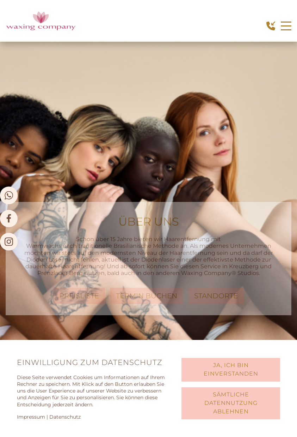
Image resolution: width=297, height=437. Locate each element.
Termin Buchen (146, 296)
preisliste (79, 296)
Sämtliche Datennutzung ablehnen (231, 403)
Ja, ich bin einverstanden (231, 369)
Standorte (216, 296)
